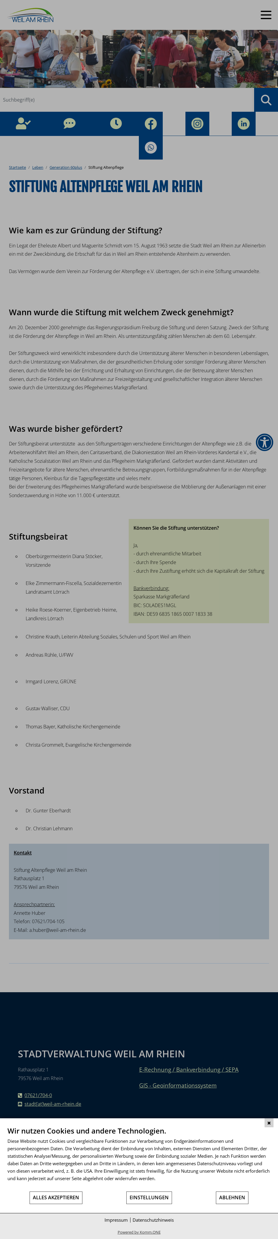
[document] (139, 1158)
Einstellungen (149, 1197)
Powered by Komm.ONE (139, 1232)
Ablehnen (232, 1197)
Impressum (116, 1220)
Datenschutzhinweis (153, 1220)
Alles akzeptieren (56, 1197)
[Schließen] (269, 1122)
